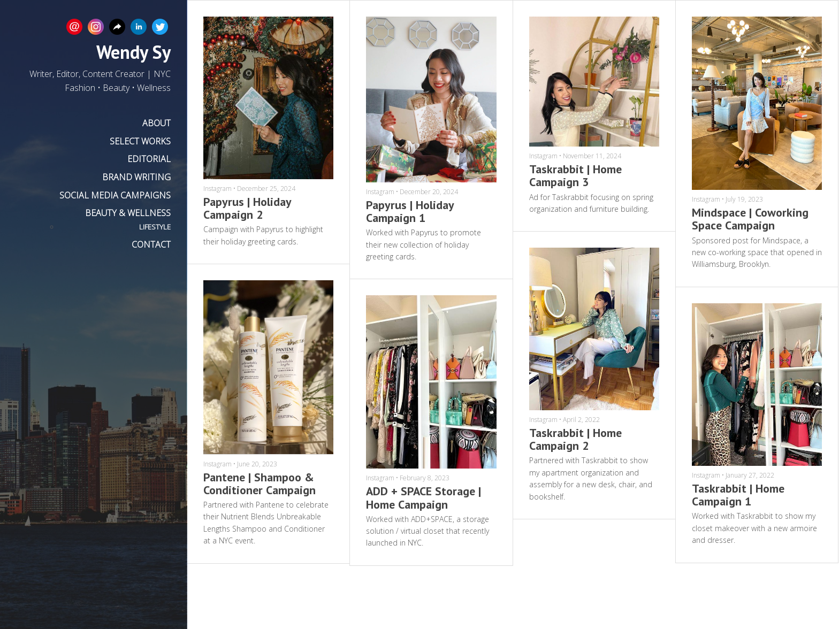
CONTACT (151, 244)
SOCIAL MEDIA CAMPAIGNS (115, 195)
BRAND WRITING (136, 177)
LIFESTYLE (155, 227)
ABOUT (156, 123)
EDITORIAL (149, 159)
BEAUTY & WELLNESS (128, 213)
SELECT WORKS (140, 141)
